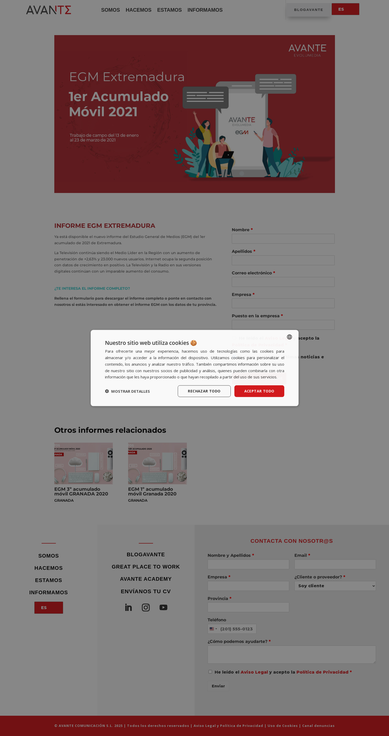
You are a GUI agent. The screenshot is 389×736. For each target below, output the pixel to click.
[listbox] (289, 337)
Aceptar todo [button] (259, 391)
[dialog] (195, 368)
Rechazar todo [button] (204, 391)
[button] (127, 391)
